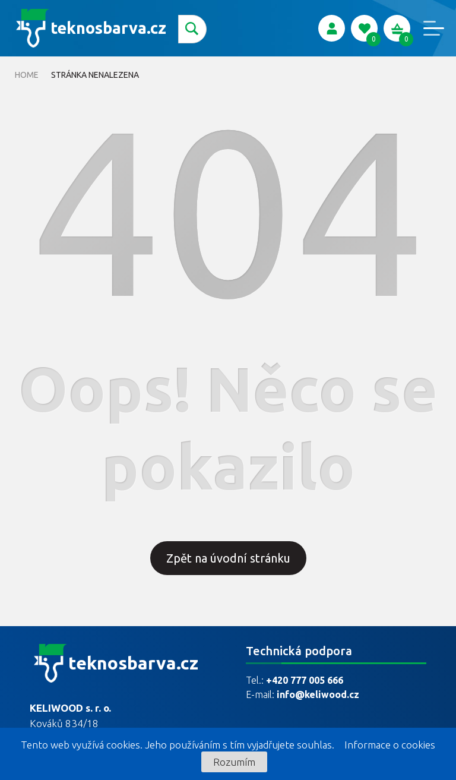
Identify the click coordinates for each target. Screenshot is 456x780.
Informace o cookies (389, 744)
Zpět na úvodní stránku (228, 558)
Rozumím (234, 762)
